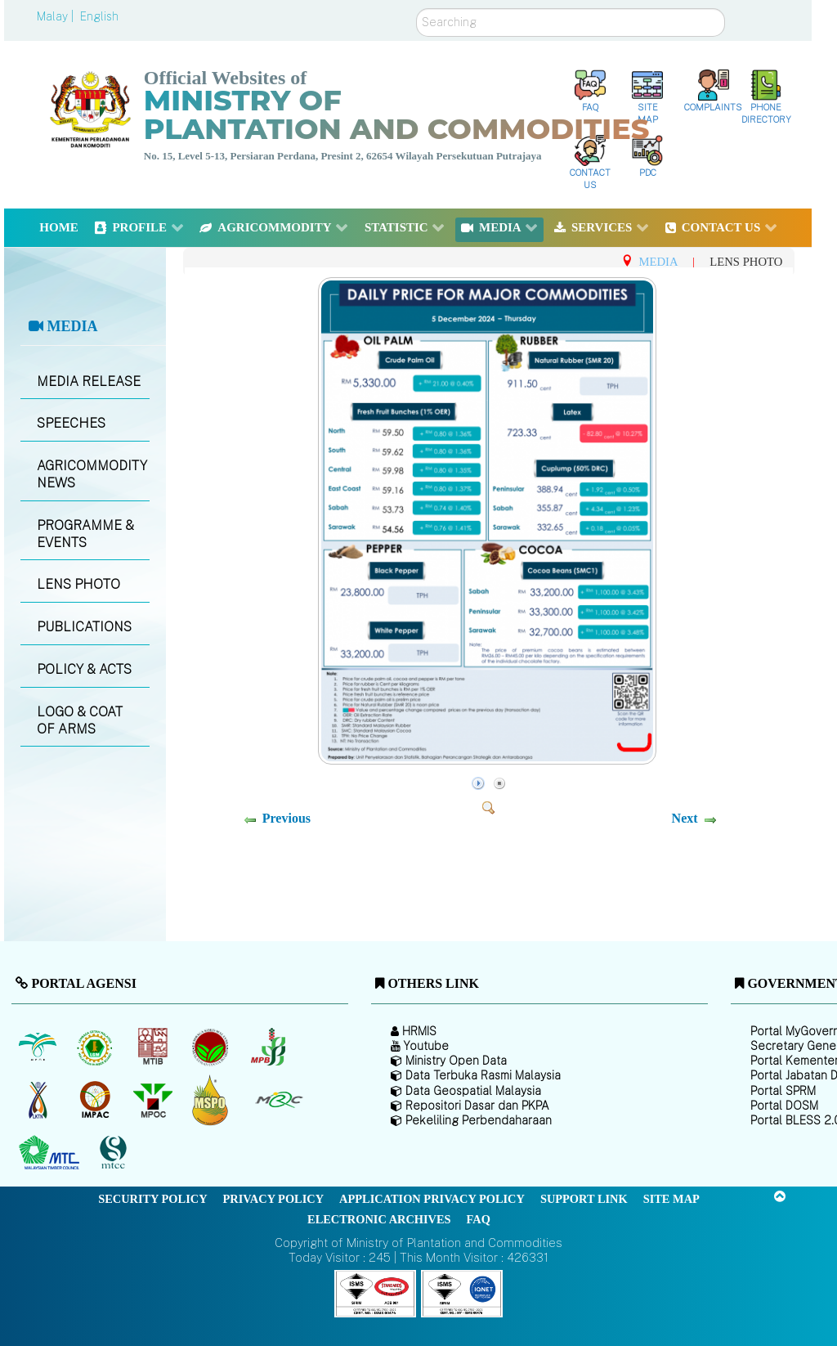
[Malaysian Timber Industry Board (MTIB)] (154, 1047)
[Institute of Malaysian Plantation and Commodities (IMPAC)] (96, 1100)
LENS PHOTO (78, 584)
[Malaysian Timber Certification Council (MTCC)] (115, 1153)
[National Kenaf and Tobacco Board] (38, 1100)
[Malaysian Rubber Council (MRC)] (278, 1100)
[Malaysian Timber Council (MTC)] (51, 1153)
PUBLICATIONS (84, 627)
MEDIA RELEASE (89, 381)
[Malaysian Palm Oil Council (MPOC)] (154, 1100)
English (99, 16)
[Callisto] (375, 1292)
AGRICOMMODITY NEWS (92, 474)
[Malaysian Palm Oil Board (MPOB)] (38, 1047)
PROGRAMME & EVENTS (85, 534)
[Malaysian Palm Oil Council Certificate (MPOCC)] (212, 1099)
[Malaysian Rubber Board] (96, 1047)
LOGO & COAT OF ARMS (80, 720)
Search (416, 8)
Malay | (57, 16)
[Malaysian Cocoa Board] (212, 1047)
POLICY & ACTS (84, 669)
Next (685, 818)
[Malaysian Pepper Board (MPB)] (269, 1047)
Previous (286, 818)
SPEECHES (71, 423)
